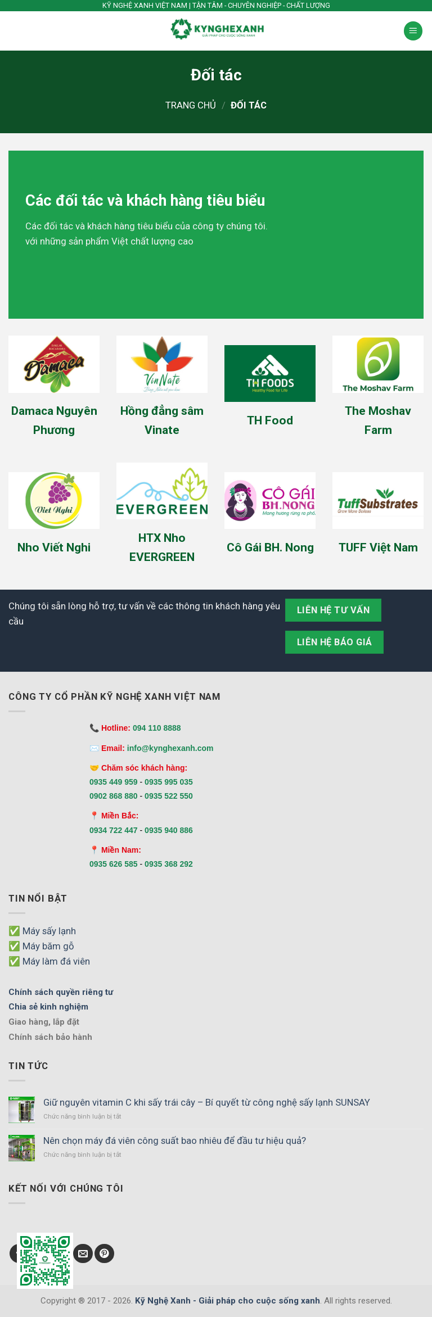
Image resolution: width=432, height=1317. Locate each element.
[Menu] (413, 30)
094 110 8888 (157, 727)
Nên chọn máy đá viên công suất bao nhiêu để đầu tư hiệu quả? (174, 1140)
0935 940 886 (169, 830)
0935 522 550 (169, 795)
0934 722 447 (113, 830)
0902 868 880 (113, 795)
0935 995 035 (169, 781)
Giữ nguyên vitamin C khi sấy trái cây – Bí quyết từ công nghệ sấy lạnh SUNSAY (206, 1102)
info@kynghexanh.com (170, 748)
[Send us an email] (83, 1254)
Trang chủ (190, 105)
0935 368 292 (169, 863)
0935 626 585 (113, 863)
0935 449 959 (113, 781)
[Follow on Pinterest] (104, 1254)
